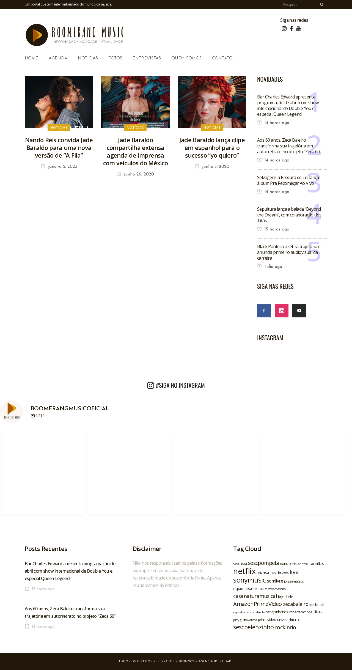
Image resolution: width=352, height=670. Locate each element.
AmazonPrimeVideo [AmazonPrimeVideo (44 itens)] (257, 604)
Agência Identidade (216, 661)
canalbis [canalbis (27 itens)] (316, 563)
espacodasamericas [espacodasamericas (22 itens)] (248, 588)
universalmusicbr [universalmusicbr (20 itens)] (269, 572)
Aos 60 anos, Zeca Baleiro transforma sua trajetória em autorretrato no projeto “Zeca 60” (289, 146)
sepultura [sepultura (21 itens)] (240, 563)
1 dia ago (269, 267)
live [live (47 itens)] (294, 572)
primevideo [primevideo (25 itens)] (267, 619)
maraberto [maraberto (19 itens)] (257, 612)
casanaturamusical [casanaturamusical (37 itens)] (255, 595)
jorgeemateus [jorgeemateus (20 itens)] (294, 581)
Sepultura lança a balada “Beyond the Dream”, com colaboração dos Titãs (289, 215)
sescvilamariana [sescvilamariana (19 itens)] (275, 589)
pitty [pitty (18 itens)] (236, 620)
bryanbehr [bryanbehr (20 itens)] (285, 596)
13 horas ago (273, 123)
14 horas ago (273, 160)
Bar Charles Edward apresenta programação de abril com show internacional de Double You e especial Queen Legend (288, 105)
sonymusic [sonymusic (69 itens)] (249, 580)
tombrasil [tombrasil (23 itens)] (316, 604)
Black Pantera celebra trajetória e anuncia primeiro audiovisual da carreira (289, 252)
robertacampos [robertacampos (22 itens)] (300, 611)
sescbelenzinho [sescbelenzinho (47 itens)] (253, 627)
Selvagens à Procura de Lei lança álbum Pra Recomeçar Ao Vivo (288, 180)
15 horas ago (273, 229)
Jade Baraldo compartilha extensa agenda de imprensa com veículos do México (135, 151)
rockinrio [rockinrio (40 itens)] (285, 627)
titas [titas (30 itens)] (318, 612)
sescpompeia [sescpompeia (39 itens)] (263, 563)
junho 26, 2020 (135, 174)
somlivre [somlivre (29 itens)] (275, 581)
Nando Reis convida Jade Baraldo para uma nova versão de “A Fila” (59, 147)
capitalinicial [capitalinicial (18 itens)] (241, 612)
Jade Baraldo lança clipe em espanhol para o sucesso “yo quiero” (212, 147)
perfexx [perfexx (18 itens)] (303, 564)
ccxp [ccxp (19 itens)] (285, 573)
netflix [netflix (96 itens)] (244, 570)
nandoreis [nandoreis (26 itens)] (288, 563)
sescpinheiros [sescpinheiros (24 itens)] (277, 611)
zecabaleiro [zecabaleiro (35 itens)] (295, 604)
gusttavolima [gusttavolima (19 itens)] (248, 620)
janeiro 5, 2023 (59, 166)
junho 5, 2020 (212, 166)
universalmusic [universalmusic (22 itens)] (288, 619)
